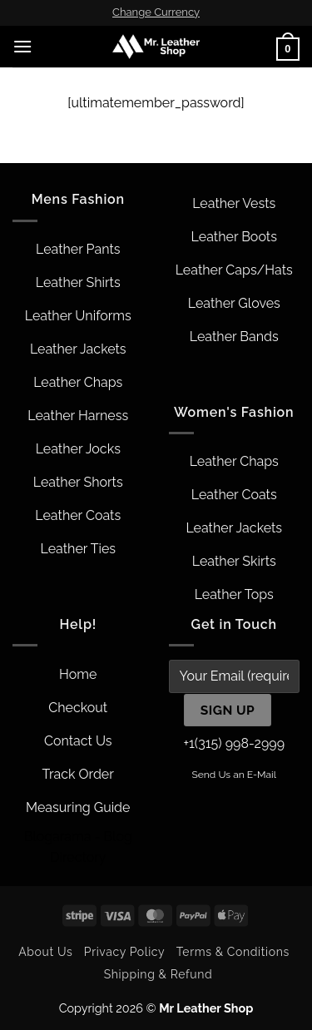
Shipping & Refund (158, 974)
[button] (22, 46)
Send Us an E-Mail (234, 774)
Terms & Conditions (233, 951)
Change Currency (156, 12)
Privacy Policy (124, 951)
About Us (45, 951)
